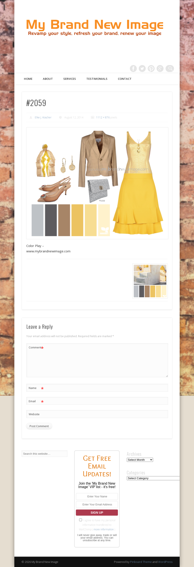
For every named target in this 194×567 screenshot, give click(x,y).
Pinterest (152, 68)
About (48, 79)
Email (36, 401)
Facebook (134, 68)
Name (36, 388)
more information (104, 529)
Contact (125, 79)
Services (69, 79)
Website (34, 414)
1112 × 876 (103, 117)
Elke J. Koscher (43, 117)
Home (28, 79)
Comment (36, 347)
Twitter (143, 68)
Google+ (161, 68)
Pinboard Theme (141, 562)
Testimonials (96, 79)
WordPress (165, 562)
